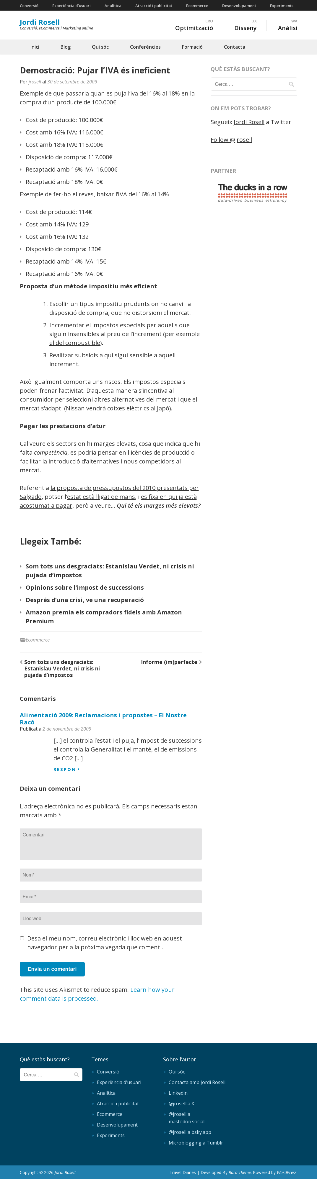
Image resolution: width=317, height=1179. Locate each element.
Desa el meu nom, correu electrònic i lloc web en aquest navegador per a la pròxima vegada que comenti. (104, 942)
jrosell (35, 81)
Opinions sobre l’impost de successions (85, 587)
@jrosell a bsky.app (190, 1132)
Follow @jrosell (231, 140)
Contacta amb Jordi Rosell (197, 1082)
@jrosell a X (181, 1103)
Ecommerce (197, 5)
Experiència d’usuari (71, 5)
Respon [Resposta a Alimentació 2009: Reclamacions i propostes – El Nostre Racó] (64, 769)
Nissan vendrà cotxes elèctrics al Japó (117, 408)
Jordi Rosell (40, 22)
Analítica (113, 5)
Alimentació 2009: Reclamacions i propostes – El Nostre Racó (103, 718)
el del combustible (74, 343)
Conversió (29, 5)
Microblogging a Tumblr (196, 1142)
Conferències (145, 47)
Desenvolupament (239, 5)
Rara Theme (240, 1172)
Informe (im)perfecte (169, 661)
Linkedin (178, 1093)
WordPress (287, 1172)
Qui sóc (100, 47)
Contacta (234, 47)
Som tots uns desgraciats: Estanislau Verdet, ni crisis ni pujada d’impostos (62, 668)
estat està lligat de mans (101, 497)
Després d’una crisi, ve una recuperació (85, 600)
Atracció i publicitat (153, 5)
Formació (192, 47)
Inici (34, 47)
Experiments (281, 5)
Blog (66, 47)
